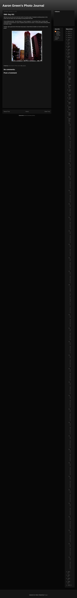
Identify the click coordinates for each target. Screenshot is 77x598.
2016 (69, 46)
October (70, 73)
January (70, 119)
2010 (69, 578)
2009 (69, 581)
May (70, 97)
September (70, 79)
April (70, 102)
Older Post (47, 111)
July (70, 90)
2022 (69, 31)
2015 (69, 49)
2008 (69, 585)
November (70, 67)
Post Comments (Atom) (30, 115)
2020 (69, 35)
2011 (69, 575)
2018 (69, 39)
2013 (69, 56)
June (70, 94)
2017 (69, 43)
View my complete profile (57, 38)
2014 (69, 53)
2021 (69, 33)
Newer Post (7, 111)
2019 (69, 37)
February (70, 113)
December (70, 61)
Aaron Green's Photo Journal (23, 5)
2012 (69, 571)
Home (27, 111)
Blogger (46, 595)
